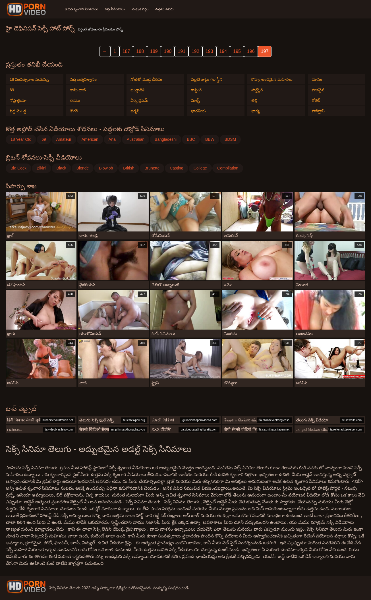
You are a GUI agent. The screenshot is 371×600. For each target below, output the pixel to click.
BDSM (230, 139)
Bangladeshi (166, 139)
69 (12, 90)
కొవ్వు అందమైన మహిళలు (272, 79)
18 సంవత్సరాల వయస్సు (29, 79)
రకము (75, 100)
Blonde (82, 168)
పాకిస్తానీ (318, 111)
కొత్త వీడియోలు (115, 9)
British (128, 168)
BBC (191, 139)
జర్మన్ (134, 111)
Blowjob (106, 168)
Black (61, 168)
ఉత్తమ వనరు (164, 9)
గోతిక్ (316, 100)
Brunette (151, 168)
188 (140, 51)
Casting (176, 168)
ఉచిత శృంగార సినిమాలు (81, 9)
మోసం (317, 79)
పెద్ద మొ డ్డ (18, 111)
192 (195, 51)
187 (126, 51)
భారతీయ (198, 111)
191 (181, 51)
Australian (135, 139)
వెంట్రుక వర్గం (140, 9)
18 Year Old (21, 139)
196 (251, 51)
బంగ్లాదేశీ (137, 90)
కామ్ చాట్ (78, 90)
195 (237, 51)
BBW (209, 139)
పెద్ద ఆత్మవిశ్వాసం (83, 79)
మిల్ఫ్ (195, 100)
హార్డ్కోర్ (257, 90)
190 (168, 51)
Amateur (63, 139)
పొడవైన (318, 90)
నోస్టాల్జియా (18, 100)
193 (209, 51)
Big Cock (18, 168)
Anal (113, 139)
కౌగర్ (74, 111)
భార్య (255, 111)
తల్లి (254, 100)
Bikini (41, 168)
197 (265, 51)
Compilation (227, 168)
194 (223, 51)
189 (154, 51)
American (90, 139)
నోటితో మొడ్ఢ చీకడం (146, 79)
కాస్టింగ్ (196, 90)
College (200, 168)
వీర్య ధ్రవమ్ (139, 100)
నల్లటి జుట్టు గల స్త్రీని (207, 79)
